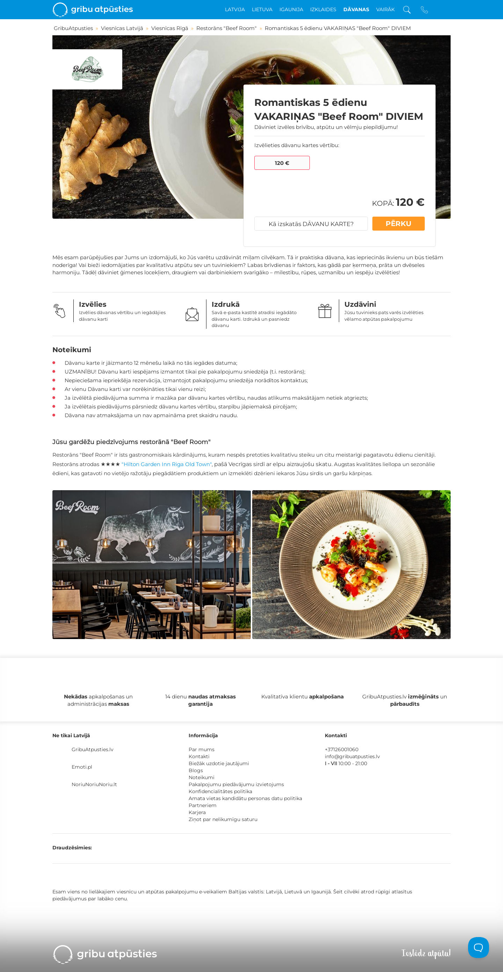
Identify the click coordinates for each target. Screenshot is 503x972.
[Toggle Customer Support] (478, 947)
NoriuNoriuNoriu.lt (94, 784)
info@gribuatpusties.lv (352, 756)
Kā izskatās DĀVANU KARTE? (311, 223)
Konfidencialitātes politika (220, 791)
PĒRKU (398, 223)
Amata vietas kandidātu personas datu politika (245, 798)
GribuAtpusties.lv (93, 749)
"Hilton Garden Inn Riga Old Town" (167, 464)
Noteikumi (201, 777)
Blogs (196, 770)
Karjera (197, 812)
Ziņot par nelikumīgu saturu (223, 819)
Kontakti (199, 756)
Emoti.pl (82, 767)
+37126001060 (341, 749)
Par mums (201, 749)
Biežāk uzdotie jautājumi (219, 763)
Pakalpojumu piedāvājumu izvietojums (236, 784)
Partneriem (203, 805)
